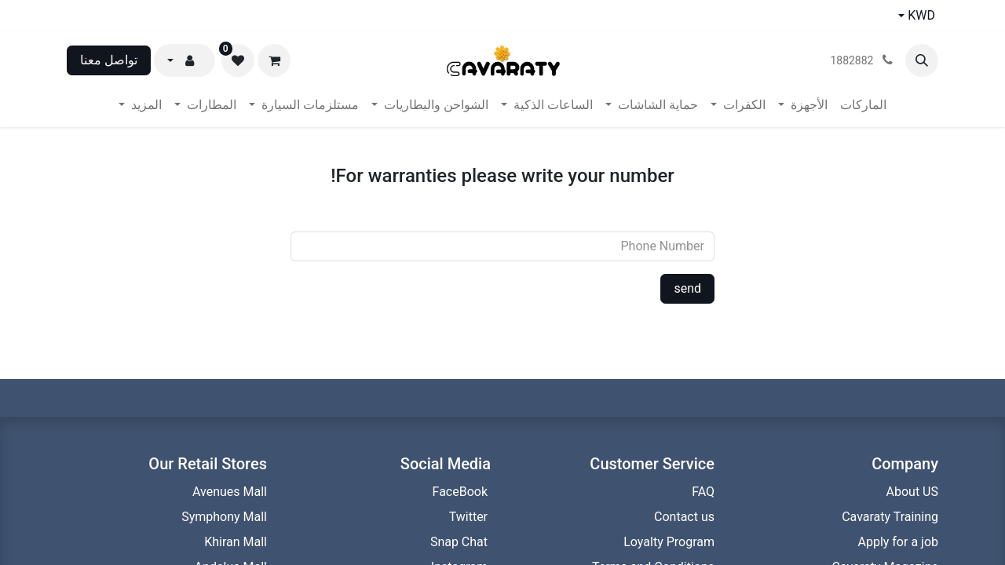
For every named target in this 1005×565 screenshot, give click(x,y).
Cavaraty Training (890, 516)
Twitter (470, 516)
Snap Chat (460, 541)
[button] (921, 60)
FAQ (703, 491)
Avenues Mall (229, 491)
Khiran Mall (235, 541)
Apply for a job (897, 541)
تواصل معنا (108, 60)
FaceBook (462, 491)
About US (912, 491)
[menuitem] (863, 105)
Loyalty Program (667, 541)
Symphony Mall (224, 516)
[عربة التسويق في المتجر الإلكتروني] (274, 60)
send (687, 288)
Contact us (682, 516)
